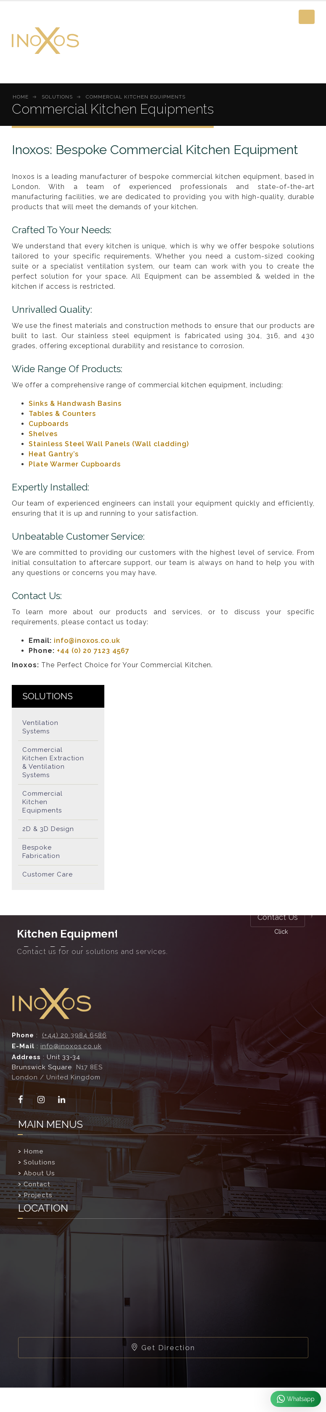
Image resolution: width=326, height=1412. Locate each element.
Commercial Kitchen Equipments (42, 802)
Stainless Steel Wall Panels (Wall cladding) (109, 444)
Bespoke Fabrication (41, 852)
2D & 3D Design (48, 829)
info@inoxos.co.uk (87, 641)
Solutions (40, 1162)
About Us (39, 1173)
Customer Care (47, 874)
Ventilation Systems (40, 727)
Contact (37, 1184)
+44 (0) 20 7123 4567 (93, 651)
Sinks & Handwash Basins (75, 404)
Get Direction (163, 1347)
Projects (38, 1195)
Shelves (43, 434)
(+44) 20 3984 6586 (74, 1035)
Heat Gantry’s (54, 454)
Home (34, 1151)
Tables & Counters (62, 414)
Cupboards (49, 424)
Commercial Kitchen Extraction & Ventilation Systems (53, 762)
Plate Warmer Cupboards (75, 464)
